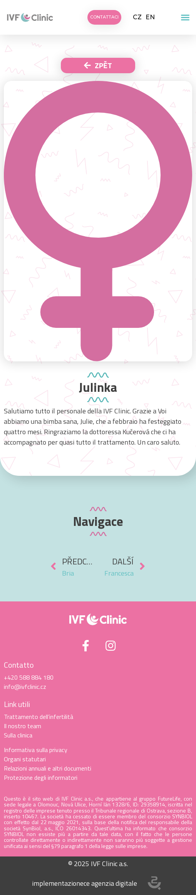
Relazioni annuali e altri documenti (47, 768)
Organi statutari (25, 759)
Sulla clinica (18, 735)
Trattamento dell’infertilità (38, 716)
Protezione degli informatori (40, 777)
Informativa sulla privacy (35, 749)
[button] (185, 17)
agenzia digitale (114, 883)
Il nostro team (22, 725)
